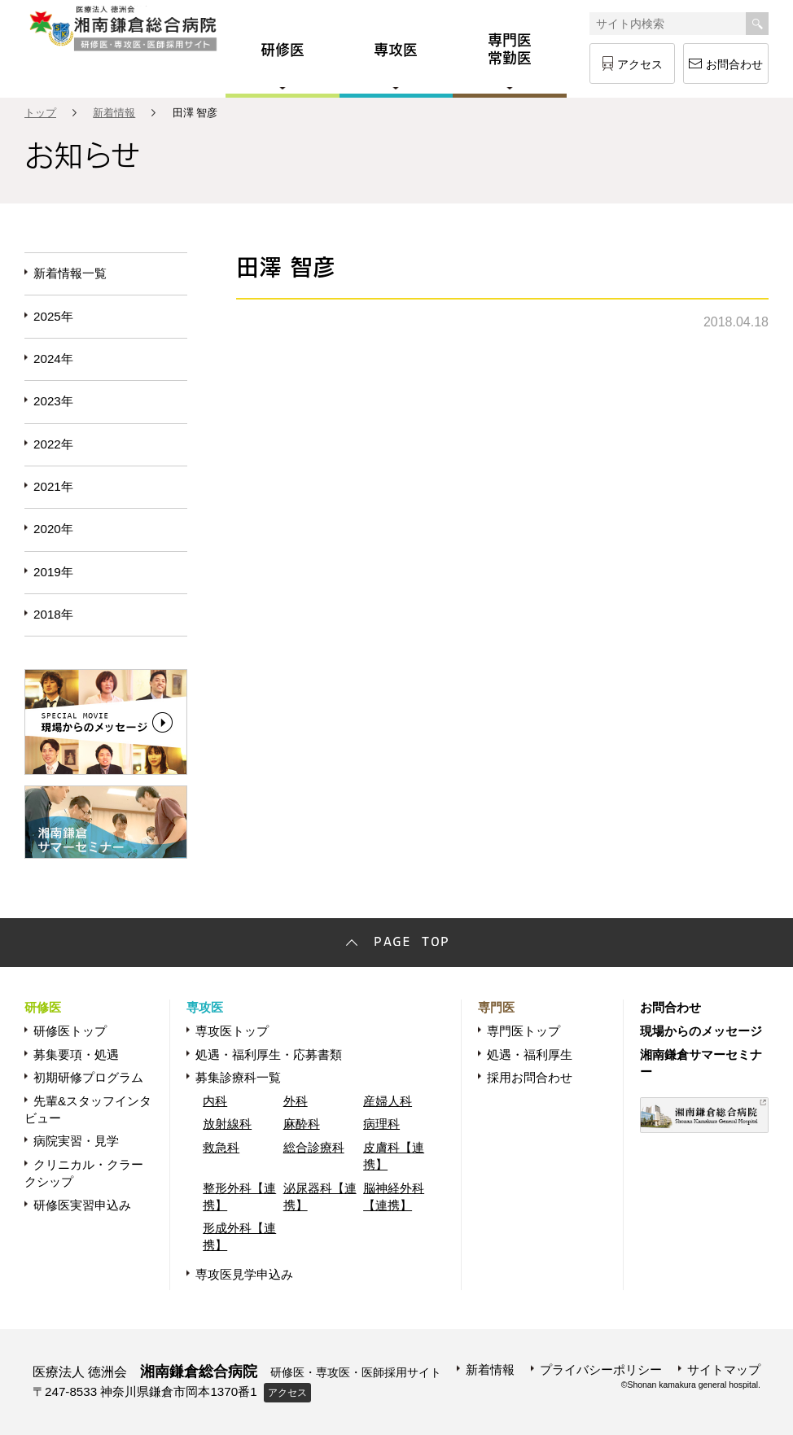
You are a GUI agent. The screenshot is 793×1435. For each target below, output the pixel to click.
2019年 (53, 572)
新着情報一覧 (70, 273)
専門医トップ (523, 1031)
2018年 (53, 614)
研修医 (42, 1007)
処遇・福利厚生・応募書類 (268, 1054)
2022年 (53, 444)
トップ (40, 113)
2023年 (53, 401)
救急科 (221, 1147)
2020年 (53, 529)
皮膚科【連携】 (393, 1155)
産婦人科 (387, 1101)
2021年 (53, 486)
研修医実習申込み (82, 1205)
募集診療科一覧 (238, 1077)
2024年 (53, 358)
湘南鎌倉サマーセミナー (701, 1063)
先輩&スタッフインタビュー (87, 1109)
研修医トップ (70, 1031)
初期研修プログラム (88, 1077)
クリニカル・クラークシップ (83, 1172)
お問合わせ (734, 64)
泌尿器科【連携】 (320, 1196)
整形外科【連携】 (239, 1196)
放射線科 (227, 1124)
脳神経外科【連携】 (393, 1196)
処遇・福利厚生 (529, 1054)
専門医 (496, 1007)
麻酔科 (301, 1124)
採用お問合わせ (529, 1077)
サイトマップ (723, 1369)
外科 (295, 1101)
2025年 (53, 316)
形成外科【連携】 (239, 1236)
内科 (215, 1101)
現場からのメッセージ (701, 1031)
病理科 (381, 1124)
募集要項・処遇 (76, 1054)
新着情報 (114, 113)
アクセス (640, 64)
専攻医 (204, 1007)
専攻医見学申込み (244, 1274)
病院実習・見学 (76, 1141)
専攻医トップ (232, 1031)
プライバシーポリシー (601, 1369)
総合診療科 (313, 1147)
